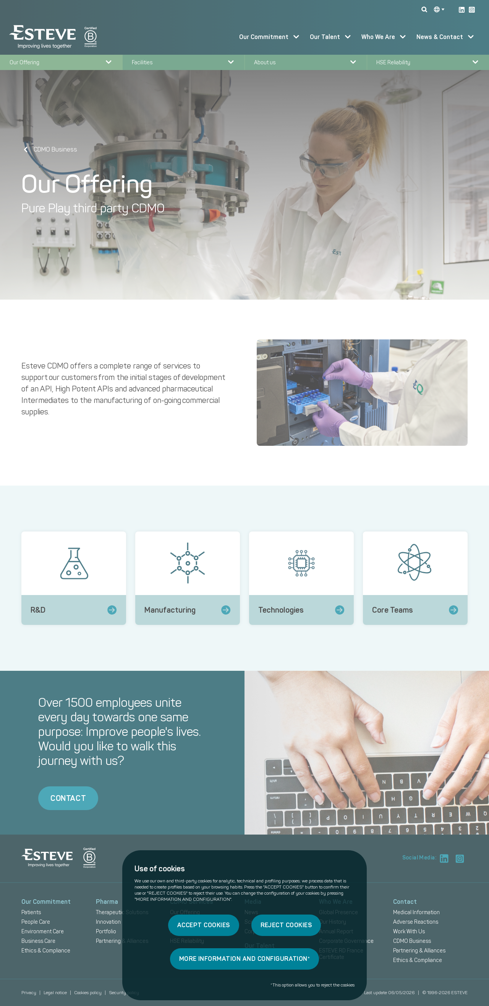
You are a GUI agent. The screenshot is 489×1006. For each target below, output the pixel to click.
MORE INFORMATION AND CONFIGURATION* (244, 958)
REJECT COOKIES (286, 925)
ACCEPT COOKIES (203, 925)
